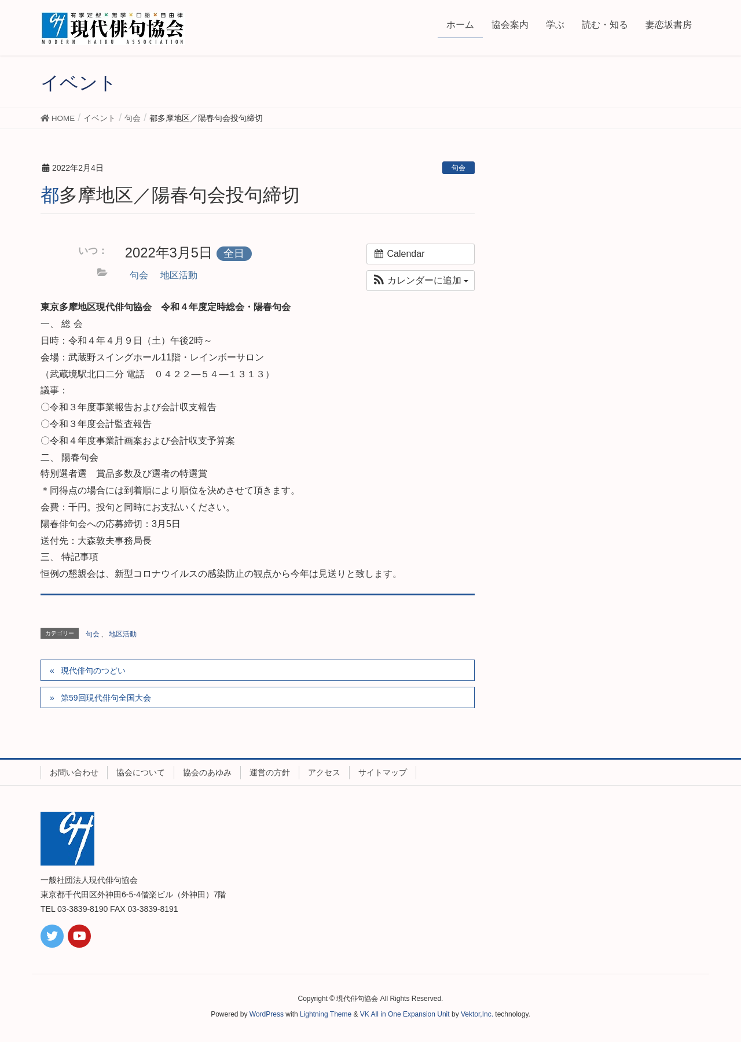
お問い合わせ (74, 772)
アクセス (324, 772)
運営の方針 (270, 772)
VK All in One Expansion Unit (405, 1014)
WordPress (267, 1014)
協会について (140, 772)
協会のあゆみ (207, 772)
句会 (458, 168)
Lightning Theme (325, 1014)
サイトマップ (382, 772)
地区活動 (178, 275)
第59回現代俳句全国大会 (106, 697)
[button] (420, 280)
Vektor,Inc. (477, 1014)
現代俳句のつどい (93, 670)
